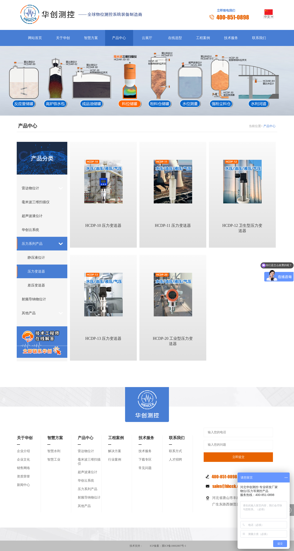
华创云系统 (30, 230)
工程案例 (203, 38)
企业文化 (23, 459)
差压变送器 (36, 285)
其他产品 (29, 313)
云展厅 (147, 38)
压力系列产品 (32, 243)
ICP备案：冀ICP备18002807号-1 (168, 545)
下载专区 (145, 459)
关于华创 (63, 38)
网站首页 (35, 38)
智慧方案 (91, 38)
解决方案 (114, 451)
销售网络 (23, 468)
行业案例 (114, 459)
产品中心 (119, 38)
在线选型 (175, 38)
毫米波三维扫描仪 (36, 202)
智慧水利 (53, 451)
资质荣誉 (23, 476)
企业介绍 (23, 451)
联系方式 (175, 451)
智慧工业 (53, 459)
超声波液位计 (32, 216)
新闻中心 (23, 485)
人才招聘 (175, 459)
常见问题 (145, 468)
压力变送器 (36, 271)
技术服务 (231, 38)
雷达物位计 (30, 188)
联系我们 (259, 38)
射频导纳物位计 (34, 299)
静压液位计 (36, 257)
